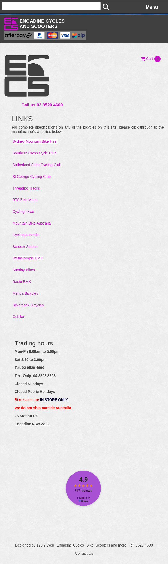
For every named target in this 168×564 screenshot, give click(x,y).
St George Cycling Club (32, 176)
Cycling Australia (26, 235)
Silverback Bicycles (28, 305)
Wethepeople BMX (28, 258)
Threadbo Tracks (26, 188)
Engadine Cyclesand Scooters (42, 24)
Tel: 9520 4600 (141, 545)
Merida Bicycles (25, 293)
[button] (151, 59)
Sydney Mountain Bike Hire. (35, 141)
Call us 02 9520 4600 (42, 104)
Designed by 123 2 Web (34, 545)
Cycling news (23, 211)
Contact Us (84, 553)
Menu (152, 7)
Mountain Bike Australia (32, 223)
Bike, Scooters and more (106, 545)
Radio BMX (22, 282)
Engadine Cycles (70, 545)
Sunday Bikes (24, 270)
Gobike (18, 316)
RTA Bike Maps (25, 200)
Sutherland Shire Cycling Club (37, 165)
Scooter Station (25, 247)
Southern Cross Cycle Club (35, 153)
